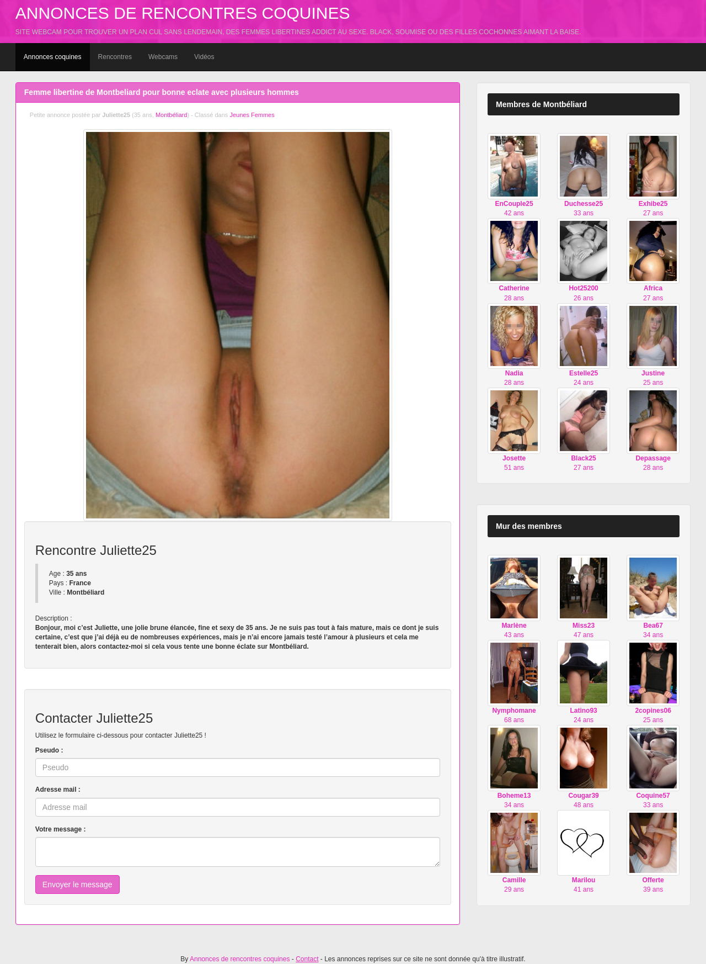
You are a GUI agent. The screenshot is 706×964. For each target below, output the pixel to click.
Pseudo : (49, 750)
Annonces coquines (53, 57)
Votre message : (60, 829)
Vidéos (204, 57)
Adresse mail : (58, 789)
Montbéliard (171, 115)
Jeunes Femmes (251, 115)
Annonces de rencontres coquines (182, 13)
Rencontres (115, 57)
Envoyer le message (77, 884)
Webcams (163, 57)
